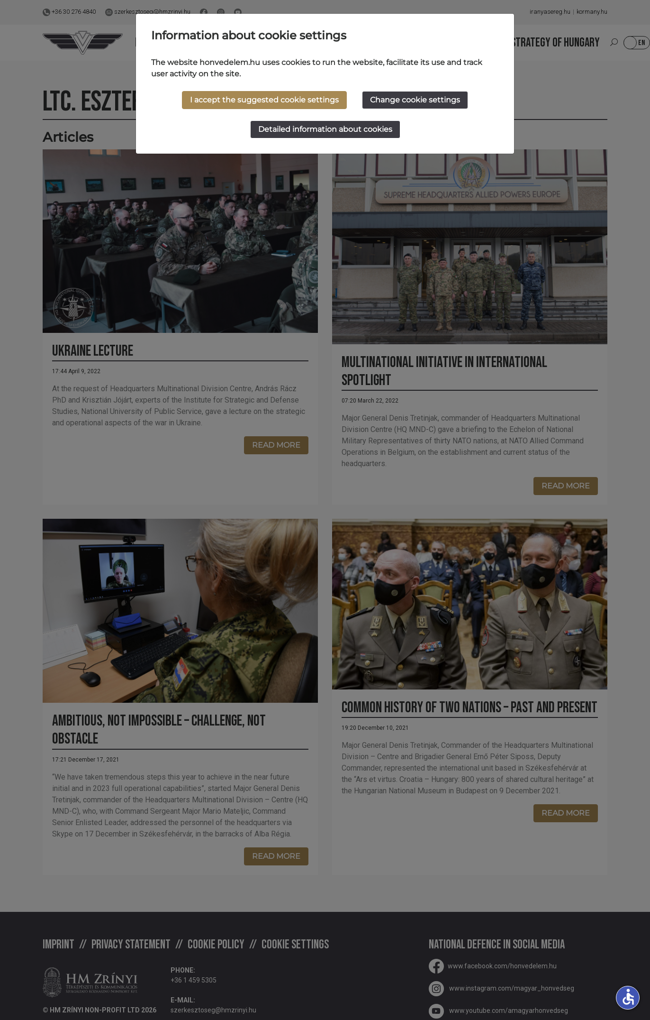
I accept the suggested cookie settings (264, 99)
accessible (628, 996)
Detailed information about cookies (325, 129)
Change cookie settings (415, 99)
